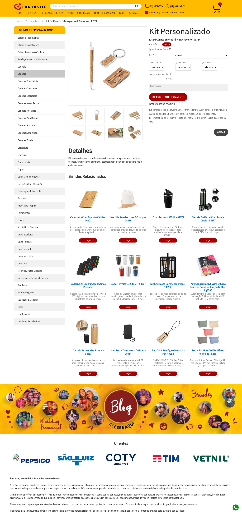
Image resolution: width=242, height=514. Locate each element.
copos (21, 169)
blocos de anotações (28, 44)
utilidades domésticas (29, 321)
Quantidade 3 (208, 62)
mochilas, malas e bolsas (30, 270)
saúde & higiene (26, 292)
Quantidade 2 (181, 62)
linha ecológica (25, 234)
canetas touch (25, 140)
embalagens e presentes (30, 191)
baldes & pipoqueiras (28, 37)
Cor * (151, 54)
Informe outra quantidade (160, 74)
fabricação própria (27, 205)
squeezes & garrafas (28, 299)
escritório (22, 198)
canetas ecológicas (27, 95)
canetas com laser (27, 88)
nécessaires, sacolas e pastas (33, 278)
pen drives (23, 285)
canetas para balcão (28, 118)
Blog (122, 12)
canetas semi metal (27, 132)
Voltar (221, 132)
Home (19, 12)
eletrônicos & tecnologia (30, 183)
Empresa (31, 12)
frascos (21, 220)
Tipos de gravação (104, 12)
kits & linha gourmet (28, 227)
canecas (22, 66)
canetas (22, 73)
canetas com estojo (28, 81)
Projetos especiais (78, 12)
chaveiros (23, 154)
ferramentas (24, 212)
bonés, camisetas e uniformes (33, 59)
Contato (134, 12)
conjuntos (23, 147)
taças (20, 306)
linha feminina (25, 241)
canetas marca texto (28, 103)
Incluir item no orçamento (168, 97)
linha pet (22, 263)
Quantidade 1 (155, 62)
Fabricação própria (51, 12)
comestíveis (24, 162)
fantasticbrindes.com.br (167, 12)
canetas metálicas (27, 110)
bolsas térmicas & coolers (31, 52)
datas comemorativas (29, 176)
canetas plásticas (26, 125)
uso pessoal (24, 314)
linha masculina (25, 256)
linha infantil (24, 249)
